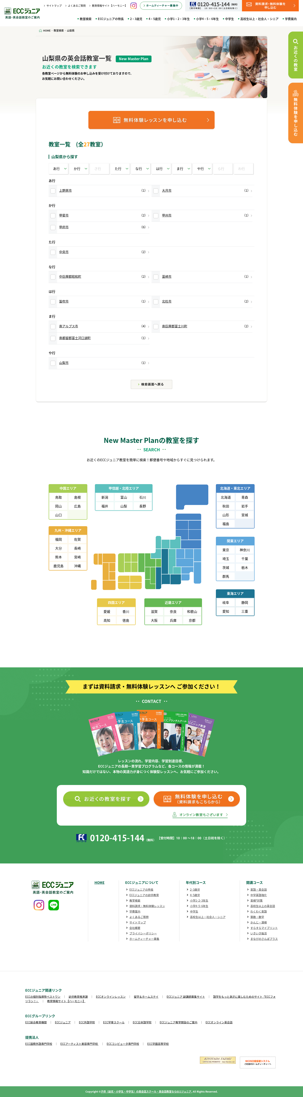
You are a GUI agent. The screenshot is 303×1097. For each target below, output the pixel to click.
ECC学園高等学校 (158, 1044)
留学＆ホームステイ (146, 997)
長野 (142, 506)
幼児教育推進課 (78, 997)
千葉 (244, 558)
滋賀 (154, 611)
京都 (192, 620)
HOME (99, 882)
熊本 (58, 556)
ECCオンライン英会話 (219, 1022)
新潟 (104, 497)
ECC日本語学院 (142, 1022)
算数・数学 (257, 917)
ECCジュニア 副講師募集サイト (186, 997)
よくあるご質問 (77, 6)
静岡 (244, 602)
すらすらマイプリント (264, 928)
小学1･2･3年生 (199, 900)
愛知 (225, 611)
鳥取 (58, 497)
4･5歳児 (195, 895)
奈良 (173, 611)
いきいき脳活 (258, 933)
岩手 (244, 506)
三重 (244, 611)
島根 (77, 497)
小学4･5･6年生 (199, 906)
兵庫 (173, 620)
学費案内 (291, 19)
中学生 (229, 19)
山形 (225, 514)
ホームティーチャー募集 (144, 939)
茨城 (225, 567)
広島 (77, 506)
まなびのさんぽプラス (264, 939)
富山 (123, 497)
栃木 (244, 567)
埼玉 (225, 558)
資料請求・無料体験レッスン (147, 906)
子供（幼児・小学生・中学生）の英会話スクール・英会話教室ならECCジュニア (146, 1091)
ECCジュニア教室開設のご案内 (178, 1022)
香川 (125, 611)
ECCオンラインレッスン (111, 997)
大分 (58, 548)
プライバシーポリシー (143, 933)
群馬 (225, 576)
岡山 (58, 506)
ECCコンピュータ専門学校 (123, 1044)
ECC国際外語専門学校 (38, 1044)
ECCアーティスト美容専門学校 (79, 1044)
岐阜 (225, 602)
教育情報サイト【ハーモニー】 (109, 6)
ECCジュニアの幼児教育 (144, 895)
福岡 (58, 539)
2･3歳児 (195, 889)
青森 (244, 497)
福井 (104, 506)
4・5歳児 (155, 19)
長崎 (77, 548)
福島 (225, 523)
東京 (225, 549)
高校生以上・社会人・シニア (259, 19)
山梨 (123, 506)
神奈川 (245, 549)
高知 (107, 620)
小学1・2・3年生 (178, 19)
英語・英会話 (258, 889)
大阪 (154, 620)
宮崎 (77, 556)
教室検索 (86, 19)
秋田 (225, 506)
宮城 (244, 514)
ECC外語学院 (87, 1022)
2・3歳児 (136, 19)
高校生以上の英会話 (262, 906)
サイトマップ (54, 6)
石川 (142, 497)
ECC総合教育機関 (36, 1022)
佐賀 (77, 539)
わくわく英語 (258, 911)
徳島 (125, 620)
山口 (58, 514)
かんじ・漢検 (258, 922)
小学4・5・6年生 (207, 19)
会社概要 (134, 928)
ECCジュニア (63, 1022)
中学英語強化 (258, 895)
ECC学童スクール (114, 1022)
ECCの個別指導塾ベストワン (42, 997)
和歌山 (192, 611)
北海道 (226, 497)
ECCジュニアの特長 (111, 19)
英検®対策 (256, 900)
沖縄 (77, 565)
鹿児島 (58, 565)
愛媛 (107, 611)
